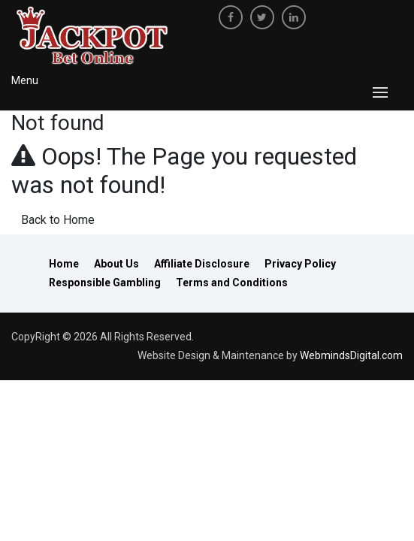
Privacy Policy (300, 264)
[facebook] (231, 17)
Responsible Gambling (105, 283)
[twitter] (262, 17)
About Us (116, 264)
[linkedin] (294, 17)
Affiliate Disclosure (201, 264)
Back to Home (58, 220)
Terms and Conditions (232, 283)
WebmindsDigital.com (351, 355)
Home (64, 264)
